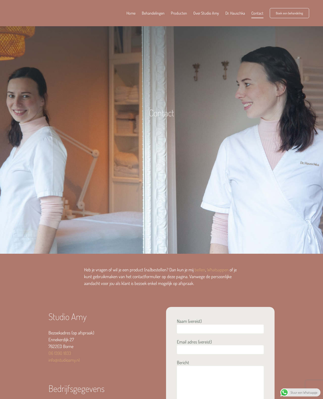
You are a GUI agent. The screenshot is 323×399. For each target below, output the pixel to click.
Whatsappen (218, 269)
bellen (200, 269)
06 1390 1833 (59, 353)
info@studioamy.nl (64, 360)
